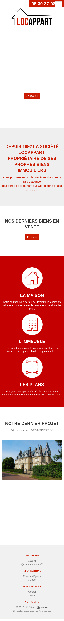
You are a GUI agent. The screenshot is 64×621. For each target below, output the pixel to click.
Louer (32, 595)
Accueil (32, 560)
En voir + (32, 237)
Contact (32, 579)
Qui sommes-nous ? (32, 564)
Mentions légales (32, 576)
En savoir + (32, 96)
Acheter (32, 591)
